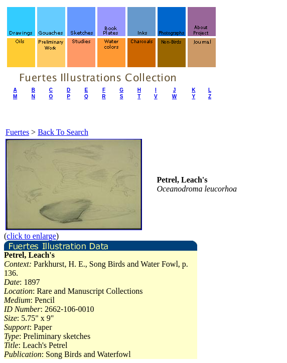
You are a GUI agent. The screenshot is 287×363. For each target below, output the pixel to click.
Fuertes (17, 132)
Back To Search (63, 132)
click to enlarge (31, 236)
